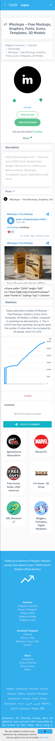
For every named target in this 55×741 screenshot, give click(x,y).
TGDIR (13, 5)
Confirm (37, 131)
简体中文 (46, 703)
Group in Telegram (27, 609)
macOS (27, 644)
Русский (33, 688)
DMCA (27, 669)
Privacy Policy (27, 666)
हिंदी (42, 708)
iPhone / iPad (27, 637)
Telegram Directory (15, 45)
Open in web (27, 115)
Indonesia (24, 708)
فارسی (36, 703)
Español (31, 693)
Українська (22, 688)
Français (44, 688)
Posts (9, 191)
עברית (20, 703)
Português (42, 693)
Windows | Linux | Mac (27, 641)
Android (27, 634)
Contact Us (27, 659)
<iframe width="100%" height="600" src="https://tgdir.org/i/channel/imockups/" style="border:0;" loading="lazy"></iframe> (27, 292)
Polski (35, 698)
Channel (32, 45)
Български (10, 703)
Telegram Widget (27, 616)
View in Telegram (27, 122)
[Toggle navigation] (50, 5)
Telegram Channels (27, 606)
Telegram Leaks (27, 620)
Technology (14, 48)
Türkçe (43, 698)
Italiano (21, 693)
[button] (50, 338)
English (10, 688)
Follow (27, 107)
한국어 (14, 708)
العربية (28, 703)
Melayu (35, 708)
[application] (27, 362)
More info (44, 737)
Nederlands (14, 698)
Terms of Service (27, 662)
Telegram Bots (27, 613)
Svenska (26, 698)
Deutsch (11, 693)
